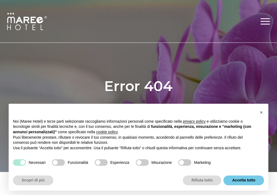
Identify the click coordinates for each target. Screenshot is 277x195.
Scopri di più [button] (33, 180)
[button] (265, 21)
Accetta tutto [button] (243, 180)
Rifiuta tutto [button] (202, 180)
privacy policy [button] (194, 121)
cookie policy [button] (106, 132)
